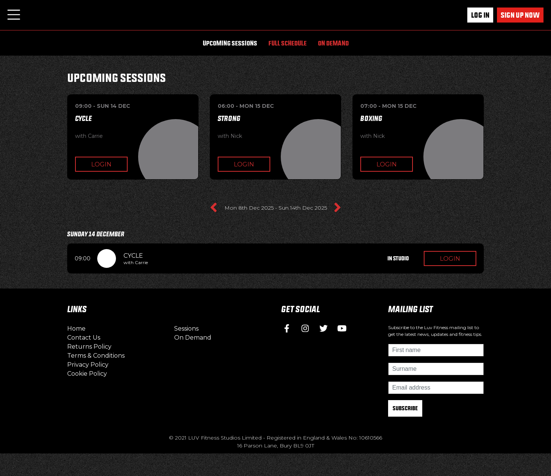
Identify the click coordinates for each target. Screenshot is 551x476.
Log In (480, 15)
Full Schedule (287, 43)
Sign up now (520, 15)
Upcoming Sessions (230, 43)
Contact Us (83, 337)
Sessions (186, 328)
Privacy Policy (87, 364)
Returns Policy (89, 346)
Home (76, 328)
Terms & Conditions (96, 355)
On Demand (333, 43)
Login (101, 164)
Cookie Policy (87, 373)
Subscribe (405, 408)
